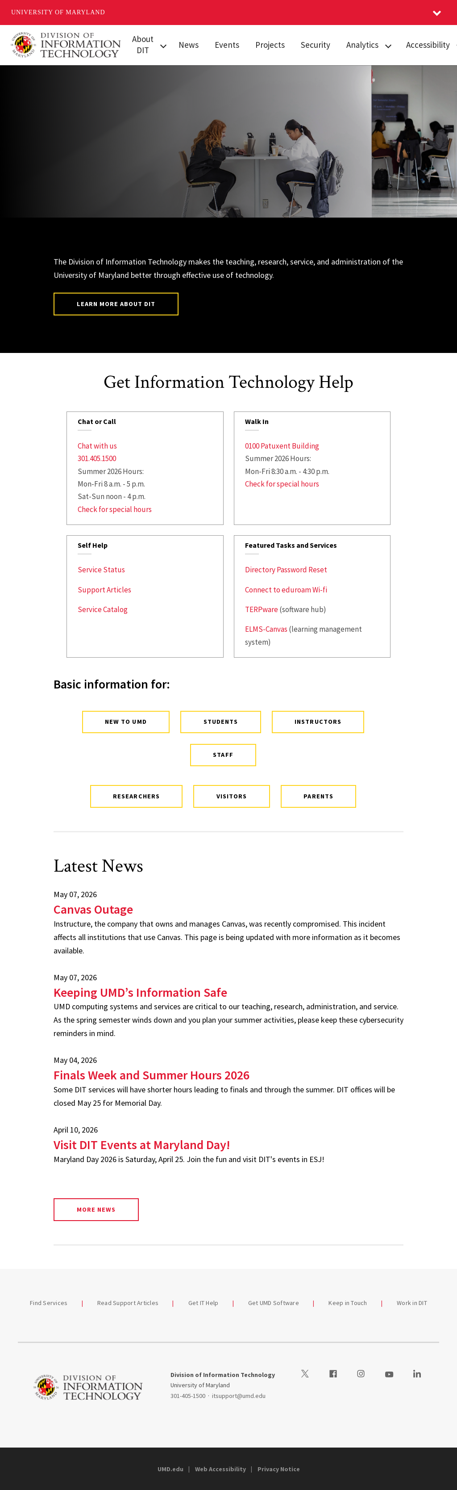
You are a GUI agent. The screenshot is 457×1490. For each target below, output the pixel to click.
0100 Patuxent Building (282, 446)
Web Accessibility (220, 1469)
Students (221, 722)
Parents (318, 796)
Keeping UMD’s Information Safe (140, 992)
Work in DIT (412, 1303)
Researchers (136, 796)
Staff (223, 755)
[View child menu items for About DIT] (163, 45)
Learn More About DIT (116, 304)
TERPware (261, 609)
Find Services (48, 1303)
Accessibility (428, 44)
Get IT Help (203, 1303)
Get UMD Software (273, 1303)
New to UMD (125, 722)
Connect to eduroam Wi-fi (286, 590)
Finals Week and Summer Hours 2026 (151, 1075)
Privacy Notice (279, 1469)
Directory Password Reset (286, 570)
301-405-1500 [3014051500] (187, 1396)
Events (227, 44)
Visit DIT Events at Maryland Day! (142, 1145)
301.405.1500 (97, 458)
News (189, 44)
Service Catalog (103, 609)
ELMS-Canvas (266, 629)
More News (96, 1209)
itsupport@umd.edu (239, 1396)
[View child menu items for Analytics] (388, 45)
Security (315, 44)
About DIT (143, 44)
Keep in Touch (347, 1303)
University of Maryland (58, 12)
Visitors (231, 796)
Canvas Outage (93, 909)
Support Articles (104, 590)
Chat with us (97, 446)
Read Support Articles (127, 1303)
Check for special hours (115, 509)
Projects (270, 44)
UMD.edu (170, 1469)
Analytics (362, 44)
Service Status (101, 570)
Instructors (318, 722)
